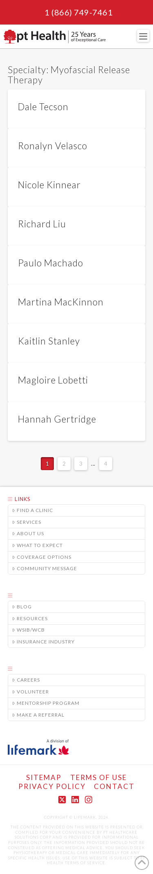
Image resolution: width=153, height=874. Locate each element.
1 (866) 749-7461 (78, 12)
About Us (28, 533)
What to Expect (37, 545)
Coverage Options (41, 557)
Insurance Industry (43, 642)
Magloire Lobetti (53, 380)
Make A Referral (38, 715)
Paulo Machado (50, 262)
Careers (26, 680)
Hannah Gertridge (57, 419)
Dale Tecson (43, 106)
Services (26, 522)
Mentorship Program (46, 703)
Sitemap (44, 777)
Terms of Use (98, 777)
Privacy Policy (52, 786)
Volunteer (30, 692)
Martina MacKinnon (61, 301)
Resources (30, 618)
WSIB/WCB (28, 630)
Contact (114, 786)
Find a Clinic (32, 510)
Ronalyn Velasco (52, 145)
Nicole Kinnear (49, 184)
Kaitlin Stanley (49, 341)
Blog (22, 607)
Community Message (44, 568)
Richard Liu (42, 223)
